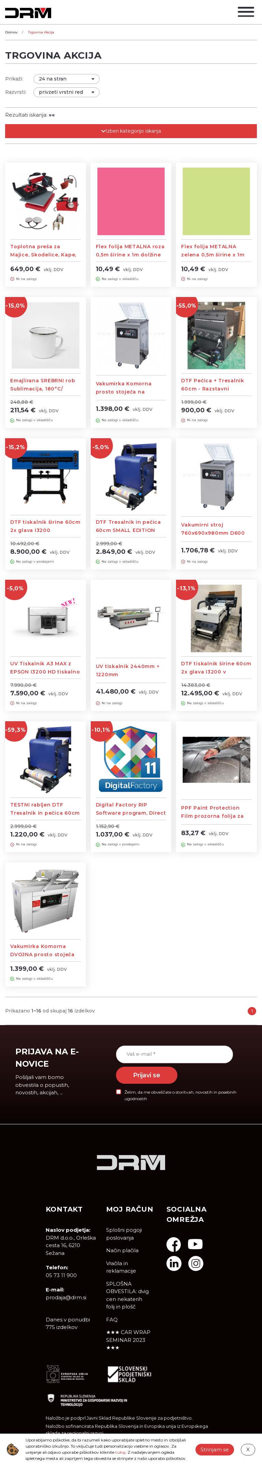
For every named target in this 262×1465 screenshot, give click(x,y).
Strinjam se (215, 1449)
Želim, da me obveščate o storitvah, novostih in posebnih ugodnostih (180, 1095)
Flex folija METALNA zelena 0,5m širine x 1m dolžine (212, 254)
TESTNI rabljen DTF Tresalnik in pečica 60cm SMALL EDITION (45, 813)
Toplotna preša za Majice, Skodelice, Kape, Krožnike (43, 254)
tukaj (120, 1452)
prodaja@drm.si (66, 1297)
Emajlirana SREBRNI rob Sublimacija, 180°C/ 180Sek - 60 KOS (42, 389)
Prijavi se (146, 1075)
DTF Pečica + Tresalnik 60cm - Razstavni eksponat (212, 389)
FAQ (112, 1319)
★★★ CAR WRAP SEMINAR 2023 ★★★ (128, 1340)
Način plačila (122, 1250)
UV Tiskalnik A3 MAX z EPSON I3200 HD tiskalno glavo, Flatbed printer (45, 672)
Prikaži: (14, 79)
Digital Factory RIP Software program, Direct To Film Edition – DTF (131, 813)
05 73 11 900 (61, 1275)
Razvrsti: (15, 92)
